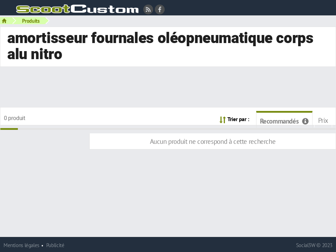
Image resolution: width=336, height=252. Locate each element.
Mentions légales (21, 245)
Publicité (55, 245)
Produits (31, 20)
